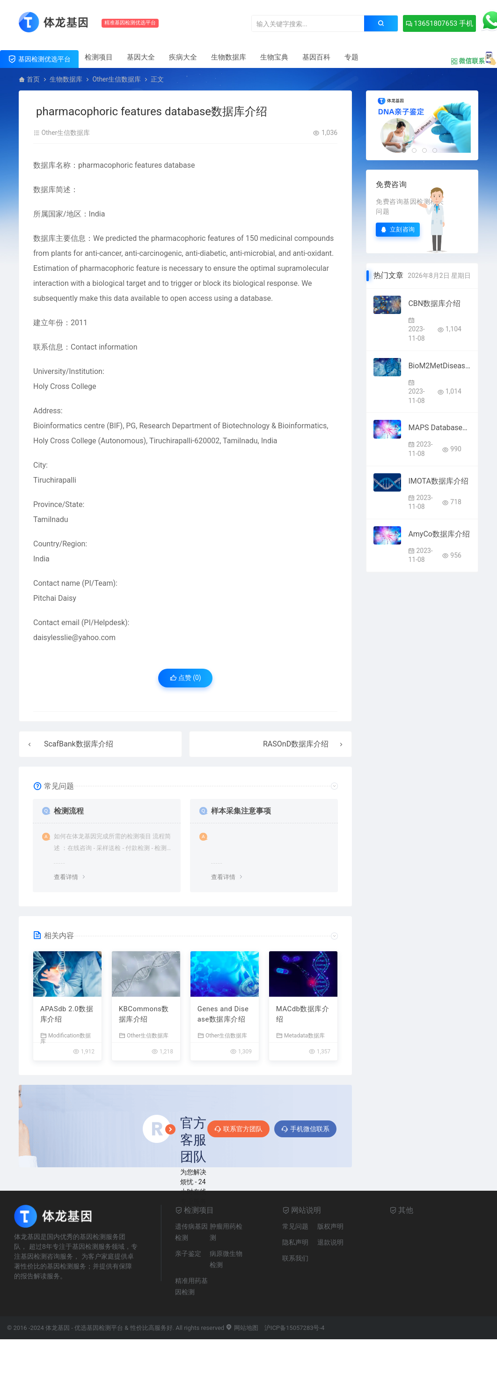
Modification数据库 (65, 1039)
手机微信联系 (305, 1129)
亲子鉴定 (188, 1254)
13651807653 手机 (436, 23)
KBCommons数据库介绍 (144, 1014)
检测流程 (69, 810)
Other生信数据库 (116, 79)
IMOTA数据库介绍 (438, 481)
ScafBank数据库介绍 (78, 743)
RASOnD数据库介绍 (296, 743)
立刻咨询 (397, 229)
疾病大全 (183, 57)
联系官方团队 (238, 1129)
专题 (351, 57)
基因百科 (316, 57)
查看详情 (66, 877)
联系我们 (295, 1258)
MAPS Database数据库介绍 (439, 427)
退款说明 (330, 1242)
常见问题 (295, 1227)
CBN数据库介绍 (434, 303)
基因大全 (141, 57)
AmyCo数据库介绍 (439, 534)
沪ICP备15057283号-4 (294, 1328)
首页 (33, 79)
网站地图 (242, 1328)
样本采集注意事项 (241, 810)
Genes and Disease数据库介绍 (223, 1014)
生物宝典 (274, 57)
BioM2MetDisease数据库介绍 (439, 365)
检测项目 (99, 57)
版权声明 (330, 1227)
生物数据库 (228, 57)
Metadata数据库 (300, 1036)
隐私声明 (295, 1242)
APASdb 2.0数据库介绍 (67, 1014)
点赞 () (185, 678)
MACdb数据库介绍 (302, 1014)
